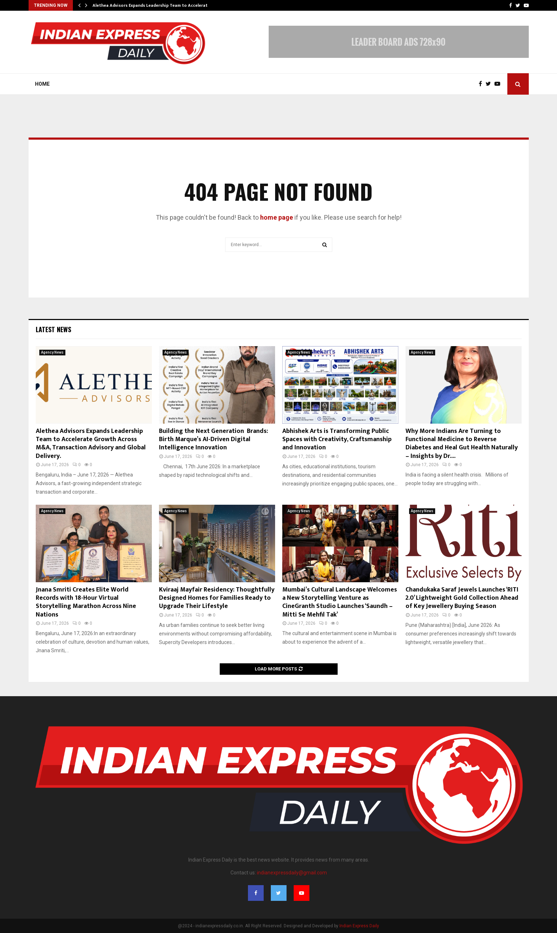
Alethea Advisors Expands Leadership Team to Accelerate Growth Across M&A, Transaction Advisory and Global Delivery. (91, 443)
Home (42, 84)
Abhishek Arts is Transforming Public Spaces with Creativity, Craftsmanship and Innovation (337, 439)
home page (276, 217)
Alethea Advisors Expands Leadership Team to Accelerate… (153, 5)
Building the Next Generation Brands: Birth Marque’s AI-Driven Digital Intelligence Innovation (213, 439)
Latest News (53, 329)
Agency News (52, 352)
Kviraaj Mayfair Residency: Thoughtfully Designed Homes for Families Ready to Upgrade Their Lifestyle (216, 598)
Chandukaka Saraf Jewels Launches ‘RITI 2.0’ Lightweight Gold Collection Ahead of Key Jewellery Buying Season (462, 598)
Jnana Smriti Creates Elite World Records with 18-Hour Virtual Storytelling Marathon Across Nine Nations (86, 602)
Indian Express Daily (359, 925)
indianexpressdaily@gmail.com (292, 872)
